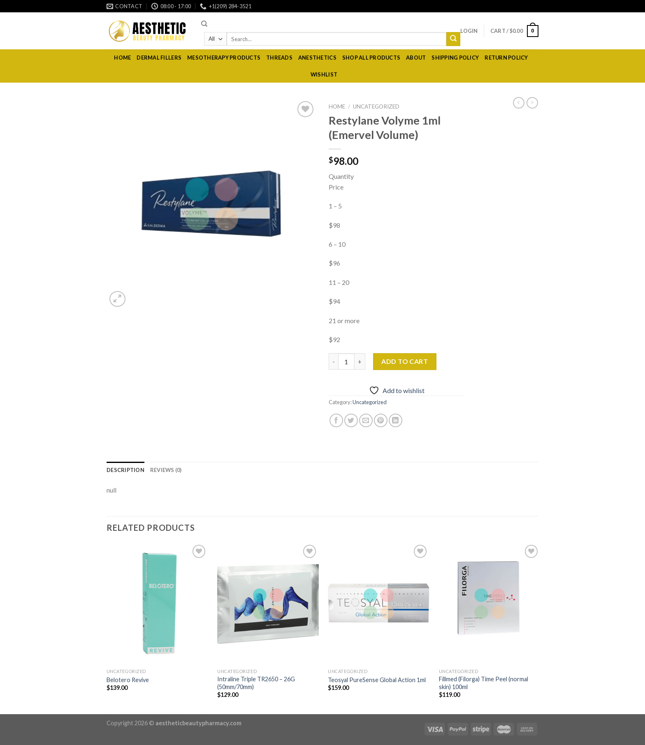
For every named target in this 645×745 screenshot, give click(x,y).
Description (125, 470)
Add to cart (404, 361)
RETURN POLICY (506, 57)
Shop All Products (371, 57)
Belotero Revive (128, 679)
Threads (279, 57)
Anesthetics (317, 57)
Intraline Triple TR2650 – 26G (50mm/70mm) (256, 683)
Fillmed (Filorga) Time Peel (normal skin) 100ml (483, 683)
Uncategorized (376, 106)
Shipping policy (455, 57)
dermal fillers (159, 57)
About (416, 57)
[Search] (204, 24)
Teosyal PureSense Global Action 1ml (377, 679)
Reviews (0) (166, 470)
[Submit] (453, 39)
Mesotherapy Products (223, 57)
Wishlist (324, 74)
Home (122, 57)
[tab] (125, 470)
